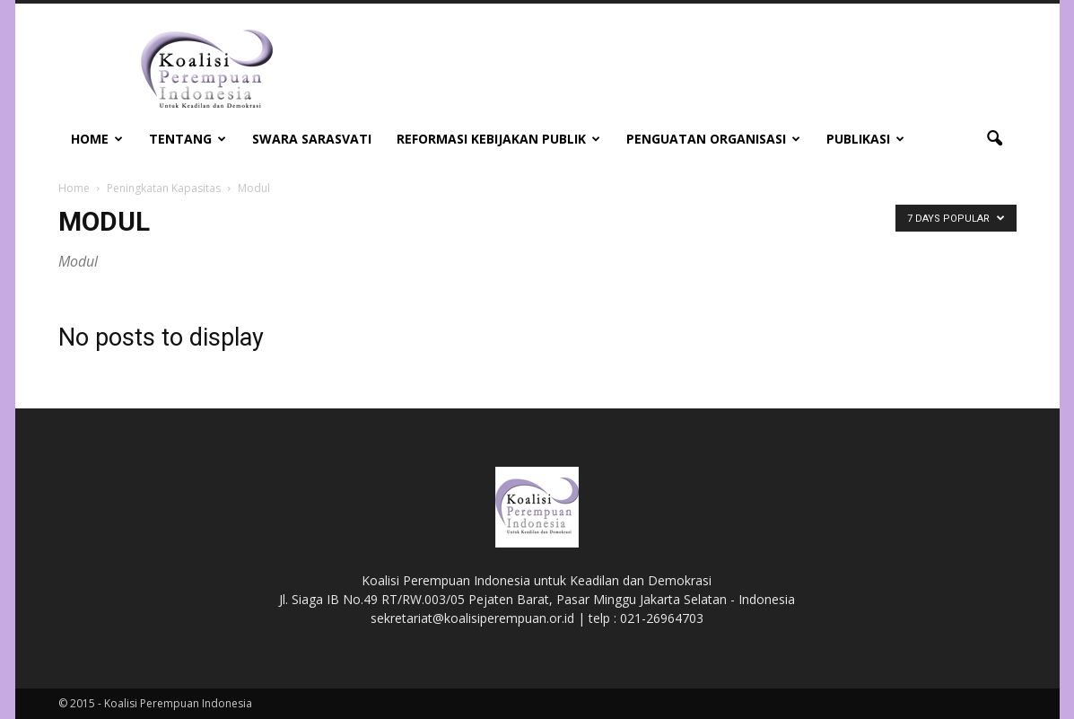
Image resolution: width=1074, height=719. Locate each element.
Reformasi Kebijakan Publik (498, 138)
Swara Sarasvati (311, 138)
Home (97, 138)
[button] (995, 139)
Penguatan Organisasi (713, 138)
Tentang (187, 138)
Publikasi (865, 138)
